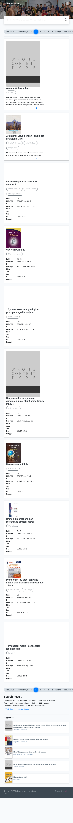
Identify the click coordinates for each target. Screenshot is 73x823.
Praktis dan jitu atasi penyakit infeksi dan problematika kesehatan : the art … (25, 582)
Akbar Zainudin (13, 317)
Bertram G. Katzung (14, 189)
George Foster (12, 148)
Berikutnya (56, 32)
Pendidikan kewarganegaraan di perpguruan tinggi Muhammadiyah (35, 764)
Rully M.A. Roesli (13, 408)
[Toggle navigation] (67, 3)
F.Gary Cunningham (14, 254)
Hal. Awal (10, 32)
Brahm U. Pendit (31, 189)
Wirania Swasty (13, 526)
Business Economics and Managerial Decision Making (31, 739)
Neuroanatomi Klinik (17, 464)
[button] (36, 108)
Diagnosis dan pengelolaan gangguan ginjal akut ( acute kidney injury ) (25, 401)
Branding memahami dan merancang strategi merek (20, 520)
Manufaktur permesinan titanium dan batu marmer (30, 752)
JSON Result (23, 709)
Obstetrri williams (15, 249)
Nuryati (10, 653)
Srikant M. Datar (30, 143)
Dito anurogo (28, 590)
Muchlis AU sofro (13, 590)
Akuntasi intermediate (18, 88)
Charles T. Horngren (14, 143)
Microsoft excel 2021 (20, 777)
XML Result (10, 709)
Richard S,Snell (13, 468)
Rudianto (11, 92)
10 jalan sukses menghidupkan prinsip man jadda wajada (22, 311)
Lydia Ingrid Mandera (14, 193)
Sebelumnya (23, 32)
